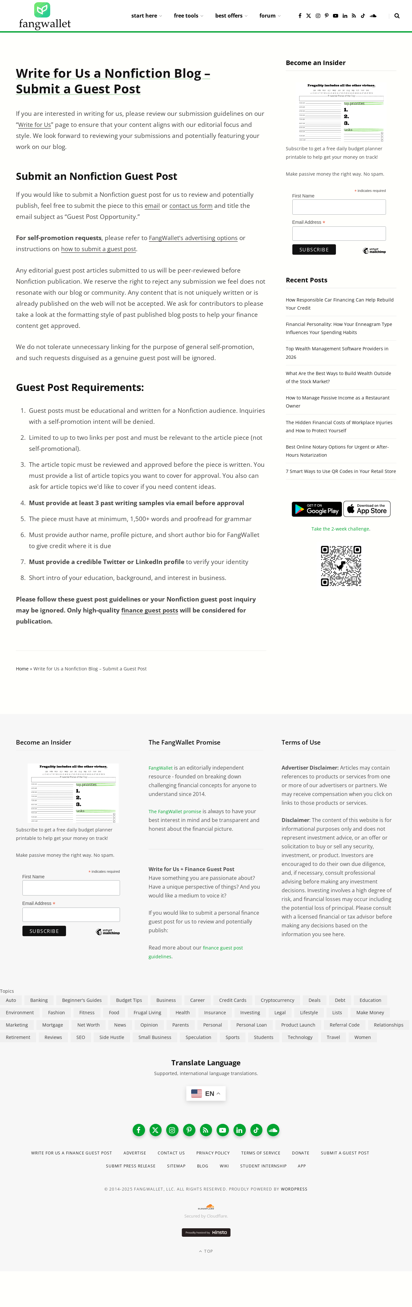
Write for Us (35, 124)
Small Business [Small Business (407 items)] (155, 1037)
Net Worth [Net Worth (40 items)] (88, 1025)
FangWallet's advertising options (196, 238)
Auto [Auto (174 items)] (11, 1000)
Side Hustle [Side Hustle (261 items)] (112, 1037)
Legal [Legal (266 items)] (280, 1012)
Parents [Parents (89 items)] (180, 1025)
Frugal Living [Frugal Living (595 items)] (147, 1012)
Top (206, 1255)
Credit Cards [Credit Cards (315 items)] (232, 1000)
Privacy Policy (249, 1156)
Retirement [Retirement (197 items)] (18, 1037)
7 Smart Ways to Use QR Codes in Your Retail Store (341, 471)
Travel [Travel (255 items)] (333, 1037)
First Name (303, 195)
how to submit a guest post (100, 249)
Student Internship (304, 1169)
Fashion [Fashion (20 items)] (56, 1012)
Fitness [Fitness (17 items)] (87, 1012)
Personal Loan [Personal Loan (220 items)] (251, 1025)
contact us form (193, 205)
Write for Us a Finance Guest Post (89, 1156)
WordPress (294, 1193)
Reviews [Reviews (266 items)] (53, 1037)
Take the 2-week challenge (340, 528)
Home (22, 669)
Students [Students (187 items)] (263, 1037)
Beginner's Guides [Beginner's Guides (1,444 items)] (82, 1000)
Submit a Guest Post (88, 1169)
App (347, 1169)
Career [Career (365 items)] (197, 1000)
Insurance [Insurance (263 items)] (215, 1012)
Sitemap (207, 1169)
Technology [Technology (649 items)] (300, 1037)
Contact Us (202, 1156)
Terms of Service (303, 1156)
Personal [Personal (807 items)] (212, 1025)
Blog (236, 1169)
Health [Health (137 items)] (183, 1012)
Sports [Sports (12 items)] (233, 1037)
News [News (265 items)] (120, 1025)
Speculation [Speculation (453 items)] (198, 1037)
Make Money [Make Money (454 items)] (370, 1012)
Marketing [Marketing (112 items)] (17, 1025)
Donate (348, 1156)
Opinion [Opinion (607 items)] (149, 1025)
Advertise (162, 1156)
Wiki (260, 1169)
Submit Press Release (156, 1169)
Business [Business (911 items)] (166, 1000)
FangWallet (162, 767)
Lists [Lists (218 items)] (337, 1012)
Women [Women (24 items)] (362, 1037)
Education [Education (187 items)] (370, 1000)
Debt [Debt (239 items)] (340, 1000)
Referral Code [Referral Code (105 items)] (345, 1025)
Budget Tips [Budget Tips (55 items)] (129, 1000)
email (153, 205)
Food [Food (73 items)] (114, 1012)
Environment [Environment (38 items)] (20, 1012)
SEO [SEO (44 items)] (80, 1037)
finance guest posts (150, 610)
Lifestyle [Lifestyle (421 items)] (309, 1012)
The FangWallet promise (178, 811)
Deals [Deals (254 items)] (315, 1000)
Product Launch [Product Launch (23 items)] (298, 1025)
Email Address (309, 222)
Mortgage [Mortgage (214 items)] (52, 1025)
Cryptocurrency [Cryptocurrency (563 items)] (277, 1000)
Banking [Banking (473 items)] (39, 1000)
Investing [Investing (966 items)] (250, 1012)
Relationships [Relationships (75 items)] (389, 1025)
